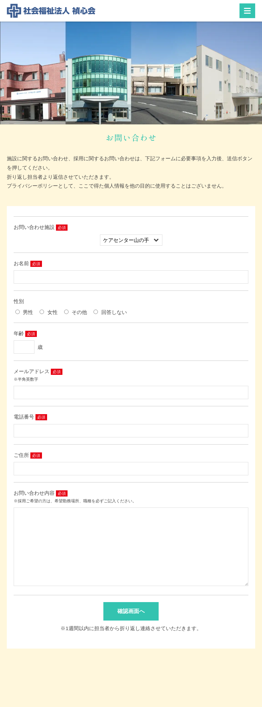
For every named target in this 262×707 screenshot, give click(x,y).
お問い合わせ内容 (34, 493)
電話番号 (24, 417)
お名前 (21, 263)
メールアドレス (31, 371)
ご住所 (21, 455)
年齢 (19, 333)
